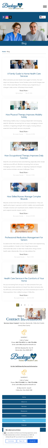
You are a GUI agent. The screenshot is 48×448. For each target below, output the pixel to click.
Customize (11, 441)
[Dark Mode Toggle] (4, 433)
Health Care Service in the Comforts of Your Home (24, 279)
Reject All (21, 441)
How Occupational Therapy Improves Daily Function (24, 156)
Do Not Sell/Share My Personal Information (24, 366)
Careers (24, 416)
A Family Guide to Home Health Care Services (24, 74)
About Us (24, 402)
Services (24, 406)
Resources (24, 411)
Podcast (24, 425)
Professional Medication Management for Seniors (24, 238)
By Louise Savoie (18, 134)
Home (4, 51)
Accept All (32, 441)
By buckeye (19, 93)
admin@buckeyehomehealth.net (26, 344)
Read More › (24, 91)
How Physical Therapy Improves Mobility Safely (24, 115)
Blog (24, 420)
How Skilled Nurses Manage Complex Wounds (24, 197)
